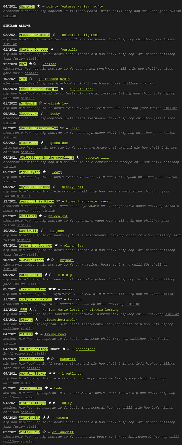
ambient (32, 83)
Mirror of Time (32, 289)
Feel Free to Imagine (38, 89)
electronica (102, 162)
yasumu (68, 289)
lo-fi (69, 11)
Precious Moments (34, 35)
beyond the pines (34, 187)
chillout (142, 162)
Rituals (26, 334)
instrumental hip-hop (85, 54)
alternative (14, 148)
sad (30, 354)
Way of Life (29, 418)
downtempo (123, 162)
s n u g (65, 275)
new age (114, 191)
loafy (57, 172)
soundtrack (75, 39)
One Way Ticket (32, 374)
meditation (132, 191)
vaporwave (104, 221)
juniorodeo (48, 79)
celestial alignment (80, 35)
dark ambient (87, 265)
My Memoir (27, 103)
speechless (85, 349)
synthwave (96, 39)
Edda (23, 310)
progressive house (129, 206)
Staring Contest (33, 50)
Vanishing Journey (35, 246)
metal (47, 39)
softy (98, 7)
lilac (75, 128)
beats (106, 11)
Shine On (26, 7)
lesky (55, 114)
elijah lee (58, 103)
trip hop (132, 11)
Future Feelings (33, 349)
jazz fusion (170, 11)
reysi (106, 201)
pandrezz (68, 359)
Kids (23, 79)
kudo (58, 388)
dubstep (88, 304)
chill (117, 11)
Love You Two (30, 388)
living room (55, 334)
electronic (13, 11)
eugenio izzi (81, 89)
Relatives (27, 216)
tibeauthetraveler (82, 201)
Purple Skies (30, 275)
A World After (31, 260)
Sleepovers (28, 114)
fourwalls (69, 50)
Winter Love (29, 432)
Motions (26, 320)
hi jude (57, 231)
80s (117, 108)
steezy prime (73, 187)
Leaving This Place (36, 201)
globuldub (59, 143)
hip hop (32, 11)
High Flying (29, 172)
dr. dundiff (63, 432)
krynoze (67, 260)
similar (10, 16)
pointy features (61, 7)
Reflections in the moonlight (46, 158)
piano (20, 354)
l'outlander (73, 374)
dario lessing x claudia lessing (88, 310)
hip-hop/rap (51, 11)
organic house (27, 211)
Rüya (23, 64)
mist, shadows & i (35, 299)
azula (65, 79)
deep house (69, 206)
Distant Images (32, 403)
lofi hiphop (147, 54)
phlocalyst (58, 216)
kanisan (84, 7)
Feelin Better (31, 359)
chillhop (149, 11)
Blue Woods (28, 143)
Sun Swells (28, 231)
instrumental (87, 11)
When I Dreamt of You (38, 128)
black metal (88, 93)
